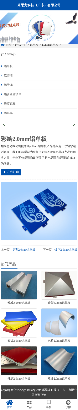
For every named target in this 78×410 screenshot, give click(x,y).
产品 (29, 404)
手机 (49, 404)
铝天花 (8, 84)
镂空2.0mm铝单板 (65, 249)
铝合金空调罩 (12, 94)
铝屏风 (8, 113)
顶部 (68, 404)
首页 (10, 404)
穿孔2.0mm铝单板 (23, 249)
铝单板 (8, 66)
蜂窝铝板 (10, 103)
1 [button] (37, 39)
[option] (39, 29)
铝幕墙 (8, 75)
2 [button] (41, 39)
